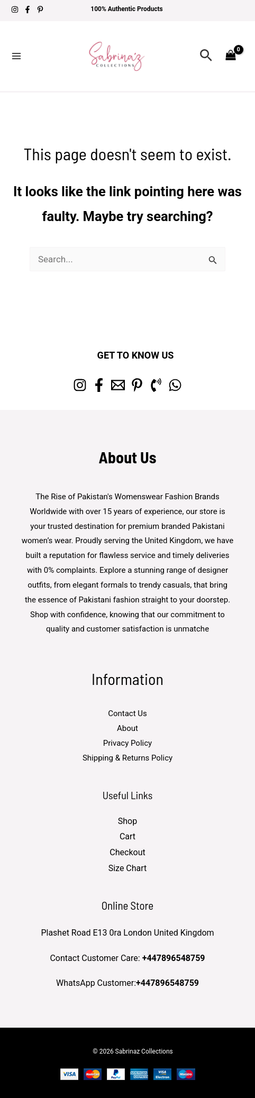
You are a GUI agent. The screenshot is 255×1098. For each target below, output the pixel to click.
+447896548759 (173, 958)
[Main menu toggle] (16, 56)
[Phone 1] (156, 385)
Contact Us (127, 713)
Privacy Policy (127, 743)
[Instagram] (15, 9)
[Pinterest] (40, 9)
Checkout (127, 852)
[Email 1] (118, 385)
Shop (127, 821)
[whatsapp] (175, 385)
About (127, 728)
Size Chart (127, 868)
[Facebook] (27, 9)
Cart (127, 836)
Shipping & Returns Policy (127, 758)
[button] (206, 56)
